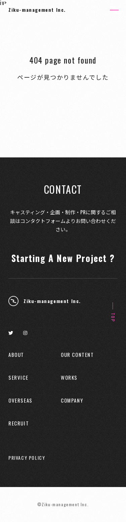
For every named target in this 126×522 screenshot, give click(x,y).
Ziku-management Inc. (37, 9)
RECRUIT (18, 423)
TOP (113, 317)
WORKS (69, 377)
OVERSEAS (20, 400)
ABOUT (16, 354)
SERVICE (18, 377)
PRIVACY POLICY (26, 457)
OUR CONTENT (77, 354)
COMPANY (72, 400)
